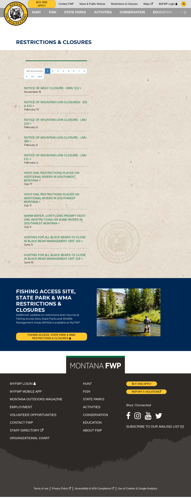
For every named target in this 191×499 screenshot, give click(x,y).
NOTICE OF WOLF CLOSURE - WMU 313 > (52, 90)
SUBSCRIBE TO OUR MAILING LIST (155, 428)
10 (32, 78)
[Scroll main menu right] (185, 12)
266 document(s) (34, 73)
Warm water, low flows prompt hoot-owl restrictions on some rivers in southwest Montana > (55, 221)
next (40, 78)
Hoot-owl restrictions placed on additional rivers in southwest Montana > (51, 179)
